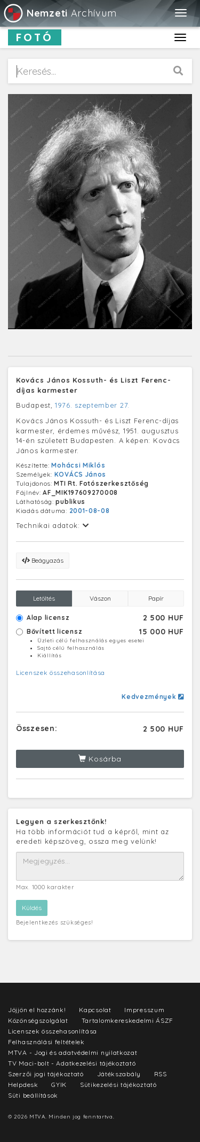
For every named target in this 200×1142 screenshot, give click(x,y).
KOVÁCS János (80, 474)
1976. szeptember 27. (92, 405)
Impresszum (144, 1010)
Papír (156, 598)
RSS (160, 1074)
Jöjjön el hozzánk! (37, 1010)
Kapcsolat (95, 1010)
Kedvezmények (153, 697)
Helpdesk (23, 1085)
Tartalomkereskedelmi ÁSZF (128, 1020)
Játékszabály (119, 1074)
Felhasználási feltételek (46, 1042)
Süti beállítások (33, 1095)
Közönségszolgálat (38, 1020)
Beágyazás (42, 560)
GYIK (59, 1085)
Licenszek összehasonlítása (60, 673)
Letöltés (44, 598)
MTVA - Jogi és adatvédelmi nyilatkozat (73, 1052)
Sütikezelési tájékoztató (118, 1085)
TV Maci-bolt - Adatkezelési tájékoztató (71, 1063)
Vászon (100, 598)
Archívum (59, 13)
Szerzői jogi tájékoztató (46, 1074)
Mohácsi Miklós (78, 465)
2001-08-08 (89, 511)
